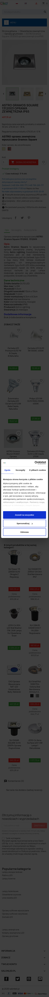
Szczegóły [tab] (20, 470)
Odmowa (24, 532)
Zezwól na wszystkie (24, 515)
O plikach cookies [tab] (37, 470)
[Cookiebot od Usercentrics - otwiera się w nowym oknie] (35, 462)
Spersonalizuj (25, 523)
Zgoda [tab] (7, 470)
